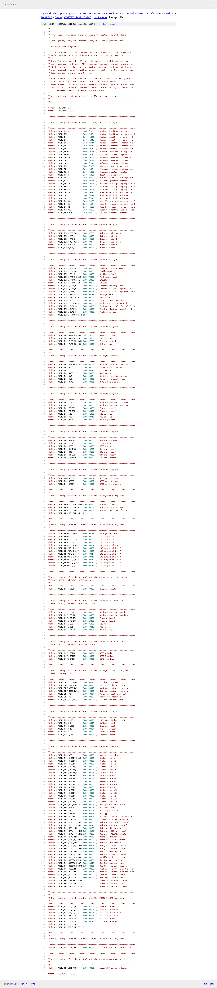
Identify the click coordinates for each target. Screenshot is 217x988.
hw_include (100, 17)
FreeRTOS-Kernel (104, 13)
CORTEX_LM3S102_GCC (77, 17)
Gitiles (16, 983)
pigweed (46, 13)
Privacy (24, 983)
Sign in (211, 4)
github (73, 13)
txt (205, 983)
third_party (60, 13)
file (97, 24)
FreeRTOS (85, 13)
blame (112, 24)
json (212, 983)
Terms (32, 983)
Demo (58, 17)
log (104, 24)
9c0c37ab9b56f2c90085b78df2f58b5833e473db (143, 13)
